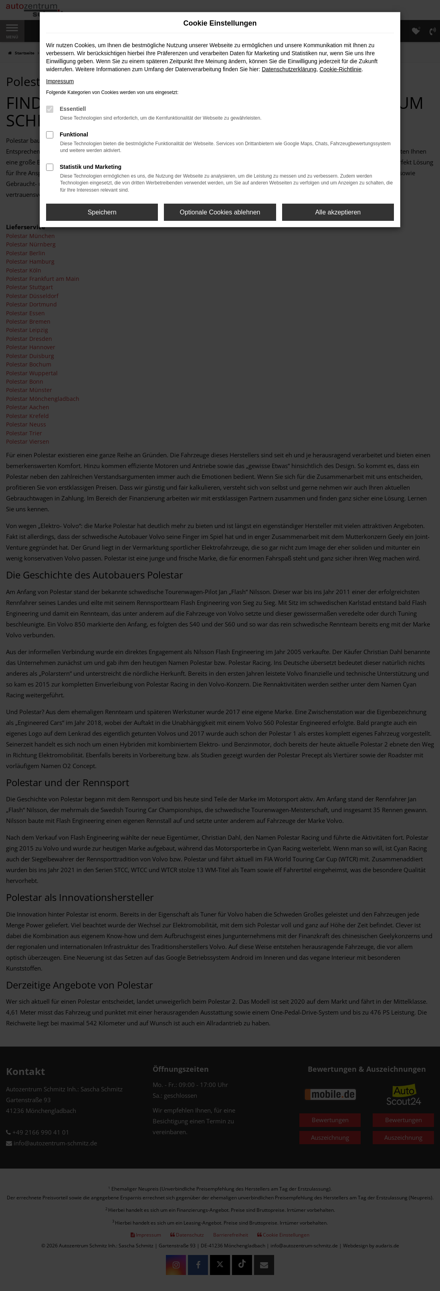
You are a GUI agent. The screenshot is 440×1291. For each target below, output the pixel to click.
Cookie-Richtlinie (340, 69)
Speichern (102, 212)
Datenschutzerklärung (289, 69)
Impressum (60, 81)
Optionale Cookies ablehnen (220, 212)
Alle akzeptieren (338, 212)
